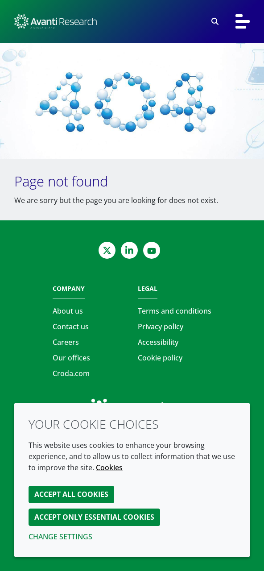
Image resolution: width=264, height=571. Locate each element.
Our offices (71, 358)
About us (68, 311)
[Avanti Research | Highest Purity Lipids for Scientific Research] (55, 21)
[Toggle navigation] (242, 21)
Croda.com (71, 373)
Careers (66, 342)
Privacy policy (160, 326)
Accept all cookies (71, 494)
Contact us (71, 326)
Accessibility (158, 342)
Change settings (60, 537)
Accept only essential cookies (94, 517)
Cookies (109, 467)
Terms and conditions (174, 311)
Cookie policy (160, 358)
